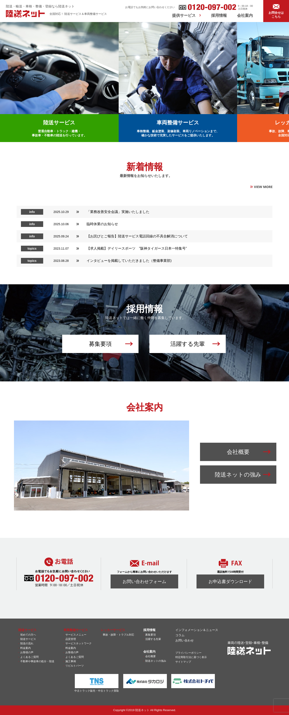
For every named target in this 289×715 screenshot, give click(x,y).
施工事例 (70, 661)
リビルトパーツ (74, 665)
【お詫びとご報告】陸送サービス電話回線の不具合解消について (137, 236)
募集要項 (150, 634)
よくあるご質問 (29, 656)
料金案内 (25, 648)
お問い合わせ (184, 640)
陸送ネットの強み (155, 660)
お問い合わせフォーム (144, 581)
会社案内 (245, 15)
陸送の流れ (26, 643)
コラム (180, 635)
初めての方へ (28, 634)
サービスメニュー (75, 634)
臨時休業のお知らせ (102, 224)
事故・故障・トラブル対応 (118, 634)
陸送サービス (28, 639)
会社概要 (150, 656)
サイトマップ (183, 661)
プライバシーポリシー (188, 652)
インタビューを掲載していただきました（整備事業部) (129, 260)
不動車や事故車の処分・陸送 (37, 661)
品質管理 (70, 639)
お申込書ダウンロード (230, 581)
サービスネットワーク (78, 643)
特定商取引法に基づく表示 (191, 657)
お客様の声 (26, 652)
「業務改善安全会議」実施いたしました (118, 212)
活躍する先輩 (153, 639)
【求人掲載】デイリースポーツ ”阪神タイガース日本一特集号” (138, 248)
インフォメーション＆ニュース (196, 630)
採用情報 (219, 15)
